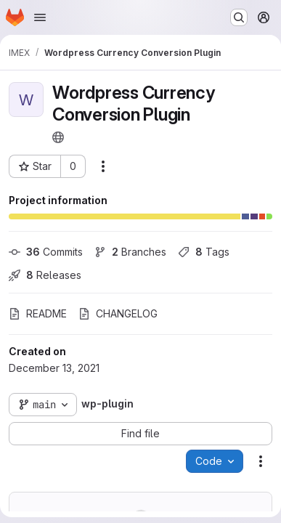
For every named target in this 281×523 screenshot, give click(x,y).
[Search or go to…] (239, 17)
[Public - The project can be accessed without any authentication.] (58, 137)
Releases (45, 275)
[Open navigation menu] (40, 17)
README (38, 313)
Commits (46, 252)
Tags (203, 252)
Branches (130, 252)
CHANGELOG (118, 313)
